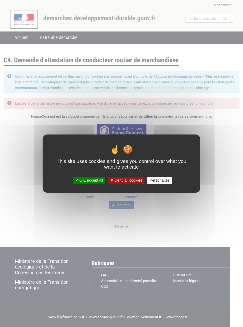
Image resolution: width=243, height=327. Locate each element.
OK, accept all (89, 180)
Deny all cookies (126, 180)
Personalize (159, 180)
